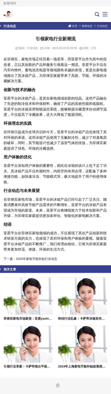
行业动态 (102, 26)
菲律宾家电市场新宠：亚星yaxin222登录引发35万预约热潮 (45, 318)
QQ (57, 385)
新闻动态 (87, 26)
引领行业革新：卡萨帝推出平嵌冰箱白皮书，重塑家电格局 (44, 366)
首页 (74, 26)
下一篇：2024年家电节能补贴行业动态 (30, 259)
